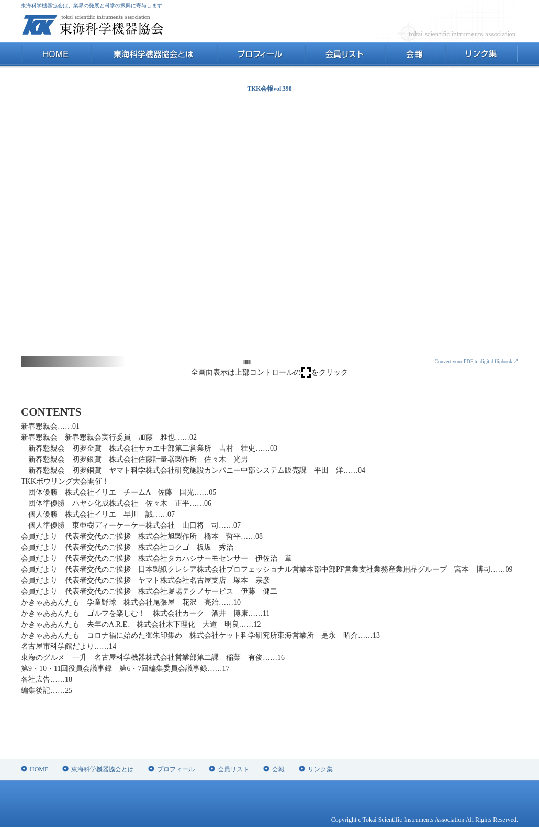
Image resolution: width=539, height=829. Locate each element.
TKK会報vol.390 (270, 88)
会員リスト (344, 55)
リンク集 (481, 55)
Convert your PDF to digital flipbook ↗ (476, 361)
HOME (56, 55)
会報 (414, 55)
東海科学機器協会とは (154, 55)
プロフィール (260, 55)
